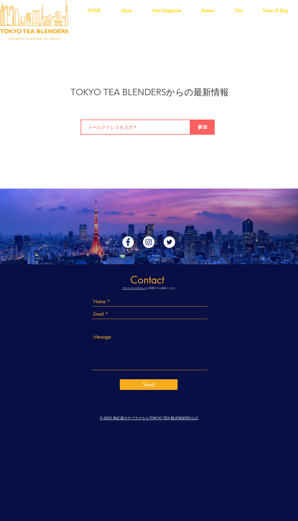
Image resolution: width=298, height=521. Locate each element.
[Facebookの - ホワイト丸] (128, 242)
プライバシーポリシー (134, 288)
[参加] (202, 127)
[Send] (149, 384)
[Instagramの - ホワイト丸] (148, 242)
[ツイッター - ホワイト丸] (169, 242)
